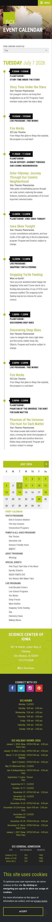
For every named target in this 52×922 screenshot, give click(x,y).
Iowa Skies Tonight (35, 219)
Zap (10, 612)
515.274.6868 (26, 660)
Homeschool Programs (19, 528)
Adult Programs (14, 553)
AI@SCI (12, 549)
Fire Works (32, 121)
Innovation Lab (15, 540)
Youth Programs (14, 515)
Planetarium (16, 76)
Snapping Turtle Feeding (23, 267)
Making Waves (15, 620)
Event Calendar (13, 511)
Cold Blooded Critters (18, 587)
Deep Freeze (14, 599)
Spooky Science (16, 570)
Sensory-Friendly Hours (19, 545)
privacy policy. (41, 901)
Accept (23, 911)
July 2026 (26, 464)
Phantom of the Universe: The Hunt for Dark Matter (29, 410)
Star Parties (14, 536)
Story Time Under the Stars (25, 79)
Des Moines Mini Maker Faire (21, 578)
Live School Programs (18, 591)
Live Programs (17, 121)
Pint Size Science (16, 524)
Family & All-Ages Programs (20, 532)
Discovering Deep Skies (22, 322)
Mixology (13, 557)
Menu (45, 2)
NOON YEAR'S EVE (17, 574)
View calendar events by (13, 46)
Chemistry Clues (16, 616)
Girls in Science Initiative (19, 519)
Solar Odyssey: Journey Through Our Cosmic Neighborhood (27, 164)
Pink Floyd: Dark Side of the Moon (23, 566)
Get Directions (26, 668)
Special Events (13, 562)
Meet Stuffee (14, 603)
